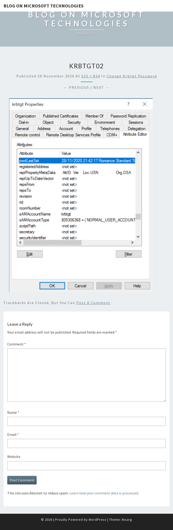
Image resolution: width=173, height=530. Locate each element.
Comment (16, 344)
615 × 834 (90, 76)
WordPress (97, 519)
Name (13, 412)
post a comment (93, 302)
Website (13, 456)
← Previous (76, 87)
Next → (101, 87)
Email (13, 434)
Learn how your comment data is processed (103, 493)
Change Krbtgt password (132, 76)
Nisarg (127, 519)
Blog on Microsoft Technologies (44, 6)
